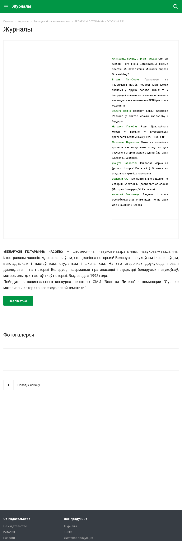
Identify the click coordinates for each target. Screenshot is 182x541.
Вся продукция (75, 519)
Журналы (70, 526)
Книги (68, 532)
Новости (9, 538)
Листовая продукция (78, 538)
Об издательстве (16, 519)
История (9, 532)
